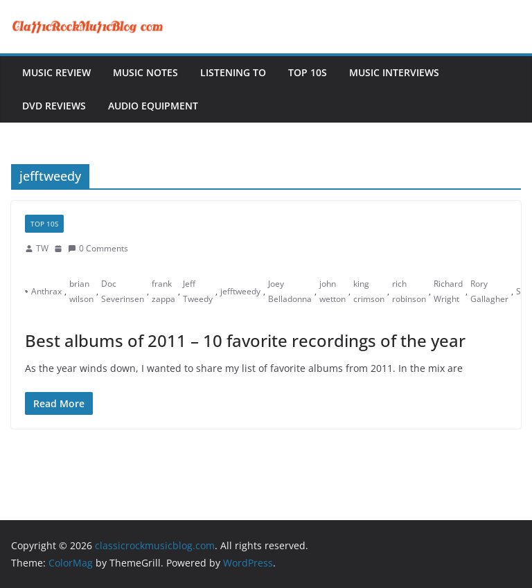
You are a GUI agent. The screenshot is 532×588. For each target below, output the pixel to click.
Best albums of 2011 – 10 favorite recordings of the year (245, 340)
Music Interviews (394, 72)
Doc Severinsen (122, 291)
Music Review (56, 72)
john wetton (332, 291)
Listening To (233, 72)
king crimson (368, 291)
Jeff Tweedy (198, 291)
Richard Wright (448, 291)
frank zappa (163, 291)
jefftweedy (240, 291)
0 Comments (98, 248)
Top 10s (307, 72)
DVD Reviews (54, 105)
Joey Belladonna (290, 291)
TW (42, 248)
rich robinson (409, 291)
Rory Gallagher (489, 291)
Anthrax (46, 291)
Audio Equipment (153, 105)
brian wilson (81, 291)
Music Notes (145, 72)
